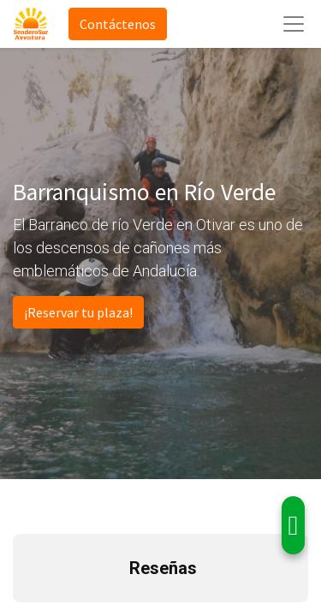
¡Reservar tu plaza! (78, 312)
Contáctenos (118, 24)
